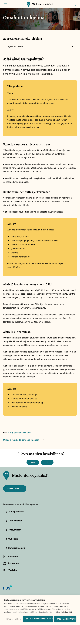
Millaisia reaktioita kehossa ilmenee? (24, 440)
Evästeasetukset (13, 619)
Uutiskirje (10, 539)
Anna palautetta (13, 511)
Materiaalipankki (14, 548)
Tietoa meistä (12, 521)
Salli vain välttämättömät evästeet (39, 619)
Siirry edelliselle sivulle (17, 433)
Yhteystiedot (12, 530)
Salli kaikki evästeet (66, 619)
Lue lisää (68, 612)
